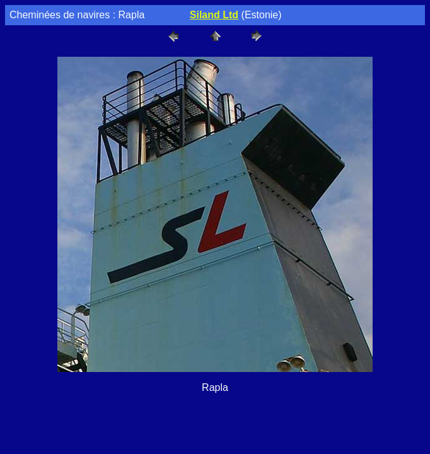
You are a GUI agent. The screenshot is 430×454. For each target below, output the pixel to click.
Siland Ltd (214, 14)
